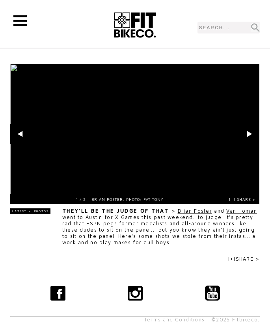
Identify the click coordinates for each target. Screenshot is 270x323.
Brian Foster (195, 211)
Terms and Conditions (174, 320)
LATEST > (21, 211)
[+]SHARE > (244, 259)
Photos (41, 211)
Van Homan (241, 211)
